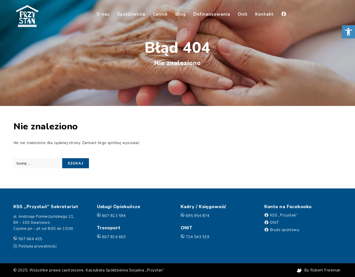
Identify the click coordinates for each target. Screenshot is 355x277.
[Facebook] (283, 15)
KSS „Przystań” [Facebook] (284, 215)
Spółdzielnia (131, 14)
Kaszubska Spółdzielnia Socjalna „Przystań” (125, 270)
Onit (243, 14)
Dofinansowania (211, 14)
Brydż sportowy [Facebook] (284, 229)
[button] (348, 31)
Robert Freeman (325, 270)
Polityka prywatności (37, 246)
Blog (180, 14)
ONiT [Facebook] (274, 222)
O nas (103, 14)
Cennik (160, 14)
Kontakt (264, 14)
